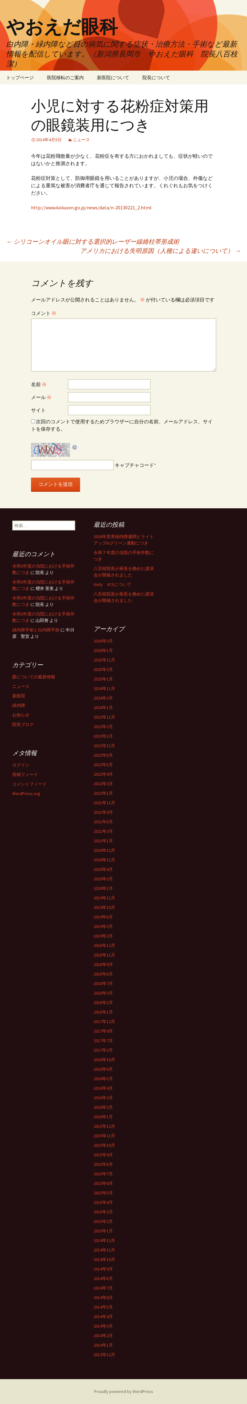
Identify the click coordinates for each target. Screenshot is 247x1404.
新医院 (18, 696)
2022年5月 (103, 764)
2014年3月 (103, 1326)
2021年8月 (103, 821)
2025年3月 (103, 669)
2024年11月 (104, 688)
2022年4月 (103, 774)
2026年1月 (103, 650)
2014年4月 (103, 1316)
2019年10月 (104, 907)
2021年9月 (103, 812)
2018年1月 (103, 1012)
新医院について (113, 77)
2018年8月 (103, 974)
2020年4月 (103, 869)
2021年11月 (104, 802)
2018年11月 (104, 955)
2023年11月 (104, 717)
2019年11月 (104, 898)
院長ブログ (23, 724)
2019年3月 (103, 926)
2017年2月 (103, 1050)
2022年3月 (103, 783)
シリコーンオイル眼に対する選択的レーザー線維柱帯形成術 (92, 241)
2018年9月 (103, 964)
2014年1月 (103, 1345)
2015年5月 (103, 1193)
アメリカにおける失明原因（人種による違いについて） (160, 250)
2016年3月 (103, 1097)
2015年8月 (103, 1164)
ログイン (20, 765)
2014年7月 (103, 1288)
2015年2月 (103, 1221)
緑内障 (18, 705)
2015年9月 (103, 1155)
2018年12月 (104, 945)
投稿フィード (25, 774)
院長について (156, 77)
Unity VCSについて (112, 584)
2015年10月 (104, 1145)
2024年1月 (103, 707)
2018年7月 (103, 983)
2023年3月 (103, 726)
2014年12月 (104, 1240)
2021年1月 (103, 841)
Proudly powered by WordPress (123, 1391)
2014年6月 (103, 1297)
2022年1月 (103, 793)
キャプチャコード (134, 465)
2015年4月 (103, 1202)
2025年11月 (104, 660)
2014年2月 (103, 1335)
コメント (43, 313)
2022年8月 (103, 755)
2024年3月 (103, 698)
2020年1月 (103, 888)
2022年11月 (104, 745)
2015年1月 (103, 1231)
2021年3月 (103, 831)
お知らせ (20, 715)
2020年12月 (104, 850)
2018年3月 (103, 993)
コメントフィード (29, 784)
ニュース (81, 139)
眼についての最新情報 (33, 677)
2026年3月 (103, 641)
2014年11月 (104, 1250)
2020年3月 (103, 879)
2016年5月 (103, 1078)
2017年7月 (103, 1040)
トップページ (20, 77)
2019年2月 (103, 936)
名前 (39, 384)
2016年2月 (103, 1107)
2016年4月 (103, 1088)
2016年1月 (103, 1116)
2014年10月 (104, 1259)
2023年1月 (103, 736)
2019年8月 (103, 917)
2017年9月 (103, 1031)
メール (41, 397)
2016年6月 (103, 1069)
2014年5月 (103, 1307)
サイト (38, 410)
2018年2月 (103, 1002)
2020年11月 (104, 860)
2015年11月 (104, 1135)
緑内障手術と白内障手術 (36, 630)
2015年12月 (104, 1126)
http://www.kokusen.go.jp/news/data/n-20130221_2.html (91, 207)
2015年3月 (103, 1212)
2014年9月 (103, 1269)
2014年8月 (103, 1278)
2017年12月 (104, 1021)
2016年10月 (104, 1059)
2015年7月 (103, 1174)
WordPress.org (26, 793)
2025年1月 (103, 679)
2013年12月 (104, 1354)
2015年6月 (103, 1183)
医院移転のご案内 (65, 77)
